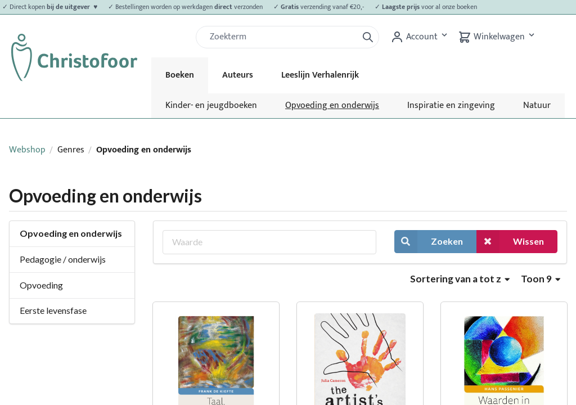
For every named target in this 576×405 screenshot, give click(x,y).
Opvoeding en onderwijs (332, 105)
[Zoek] (281, 37)
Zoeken (428, 241)
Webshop (27, 150)
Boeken (179, 75)
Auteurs (237, 75)
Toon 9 (540, 279)
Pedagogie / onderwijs (63, 259)
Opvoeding (41, 285)
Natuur (537, 105)
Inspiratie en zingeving (451, 105)
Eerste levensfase (53, 310)
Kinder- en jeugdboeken (211, 105)
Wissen (510, 241)
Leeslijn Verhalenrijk (320, 75)
